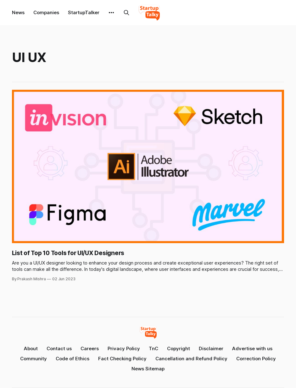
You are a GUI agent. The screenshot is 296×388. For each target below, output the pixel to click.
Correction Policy (256, 359)
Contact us (59, 348)
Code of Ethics (72, 359)
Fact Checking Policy (122, 359)
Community (33, 359)
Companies (46, 12)
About (31, 348)
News (18, 12)
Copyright (178, 348)
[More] (111, 13)
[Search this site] (126, 13)
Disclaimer (211, 348)
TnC (153, 348)
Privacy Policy (124, 348)
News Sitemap (148, 369)
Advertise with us (252, 348)
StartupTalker (83, 12)
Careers (90, 348)
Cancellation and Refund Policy (191, 359)
